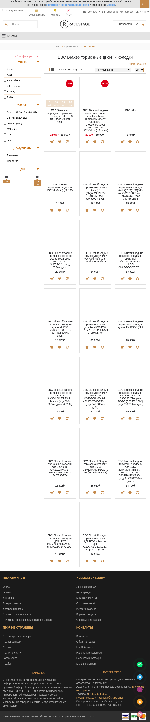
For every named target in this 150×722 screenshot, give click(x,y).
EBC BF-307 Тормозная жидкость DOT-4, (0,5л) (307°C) (60, 187)
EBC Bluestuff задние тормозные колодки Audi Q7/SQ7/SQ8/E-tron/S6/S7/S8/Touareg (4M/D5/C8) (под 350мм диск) (131, 191)
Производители (72, 46)
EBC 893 (130, 110)
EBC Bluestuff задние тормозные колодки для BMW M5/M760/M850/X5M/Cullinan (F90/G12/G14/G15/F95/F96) (60, 541)
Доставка (8, 597)
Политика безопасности (17, 614)
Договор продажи (13, 608)
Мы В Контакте (85, 647)
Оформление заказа (88, 619)
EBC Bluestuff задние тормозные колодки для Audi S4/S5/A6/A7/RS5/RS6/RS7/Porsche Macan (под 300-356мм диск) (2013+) (60, 397)
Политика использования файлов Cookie (27, 619)
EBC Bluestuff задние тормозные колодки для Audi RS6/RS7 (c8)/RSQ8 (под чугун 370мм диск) (95, 327)
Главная (57, 46)
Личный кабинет (86, 586)
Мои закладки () (86, 597)
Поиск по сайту (12, 652)
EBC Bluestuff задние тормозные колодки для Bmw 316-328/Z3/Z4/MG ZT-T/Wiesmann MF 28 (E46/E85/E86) (60, 468)
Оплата (7, 592)
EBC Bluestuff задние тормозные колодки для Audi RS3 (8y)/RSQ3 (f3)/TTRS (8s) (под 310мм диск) (60, 328)
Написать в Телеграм (89, 652)
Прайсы (7, 663)
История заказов (86, 608)
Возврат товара (12, 603)
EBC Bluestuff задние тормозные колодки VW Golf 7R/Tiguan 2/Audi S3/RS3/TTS (95, 257)
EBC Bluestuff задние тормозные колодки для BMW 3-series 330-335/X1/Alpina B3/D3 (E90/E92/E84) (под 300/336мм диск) (130, 397)
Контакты (82, 636)
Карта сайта (10, 658)
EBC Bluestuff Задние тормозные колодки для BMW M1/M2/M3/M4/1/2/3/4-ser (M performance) (95, 467)
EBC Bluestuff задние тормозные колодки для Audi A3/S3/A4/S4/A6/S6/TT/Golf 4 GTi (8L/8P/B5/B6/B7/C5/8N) (131, 260)
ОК (144, 4)
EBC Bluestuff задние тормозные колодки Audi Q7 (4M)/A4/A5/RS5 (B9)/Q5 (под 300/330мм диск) (95, 191)
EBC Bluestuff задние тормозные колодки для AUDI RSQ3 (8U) (130, 324)
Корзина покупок (86, 614)
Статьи (7, 647)
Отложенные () (86, 603)
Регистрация (84, 592)
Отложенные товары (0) (70, 69)
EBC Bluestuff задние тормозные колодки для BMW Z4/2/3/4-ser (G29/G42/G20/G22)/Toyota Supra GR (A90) (95, 542)
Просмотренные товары (17, 636)
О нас (6, 586)
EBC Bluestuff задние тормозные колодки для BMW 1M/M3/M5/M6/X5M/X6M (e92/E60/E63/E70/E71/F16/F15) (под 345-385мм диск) (95, 398)
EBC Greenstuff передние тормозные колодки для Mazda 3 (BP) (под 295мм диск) (60, 116)
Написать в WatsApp (88, 658)
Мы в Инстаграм (86, 663)
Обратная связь (85, 641)
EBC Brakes (90, 46)
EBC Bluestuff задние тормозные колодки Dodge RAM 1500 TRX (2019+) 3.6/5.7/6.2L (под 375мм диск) (60, 260)
